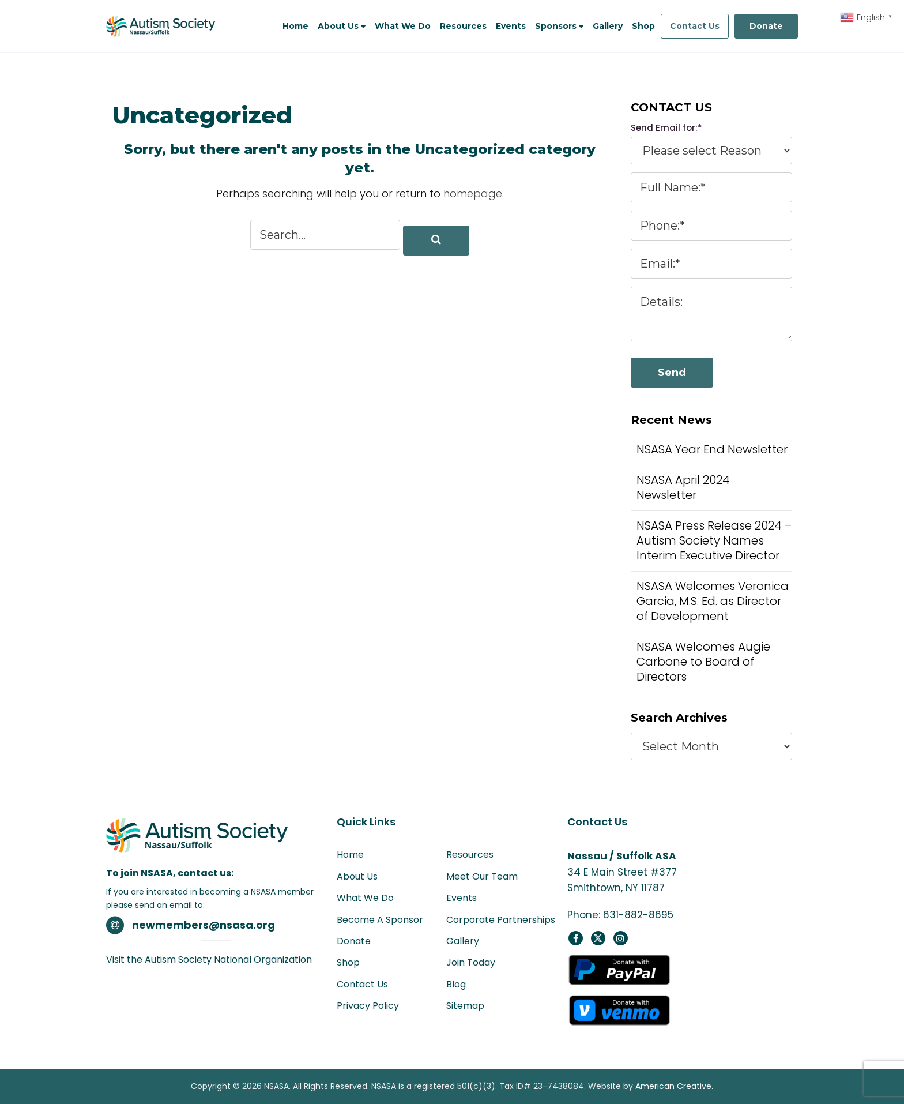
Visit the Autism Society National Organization (209, 959)
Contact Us (695, 26)
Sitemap (465, 1005)
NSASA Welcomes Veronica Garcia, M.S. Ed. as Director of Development (712, 601)
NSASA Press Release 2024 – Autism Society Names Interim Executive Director (714, 540)
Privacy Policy (368, 1005)
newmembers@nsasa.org (204, 925)
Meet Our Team (482, 876)
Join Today (470, 962)
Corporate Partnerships (500, 919)
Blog (456, 984)
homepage (472, 193)
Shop (348, 962)
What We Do (365, 897)
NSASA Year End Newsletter (712, 449)
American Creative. (674, 1086)
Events (461, 897)
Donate (766, 26)
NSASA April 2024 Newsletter (683, 487)
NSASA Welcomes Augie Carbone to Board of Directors (703, 662)
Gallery (462, 941)
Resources (470, 854)
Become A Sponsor (380, 919)
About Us (357, 876)
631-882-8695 (638, 915)
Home (350, 854)
